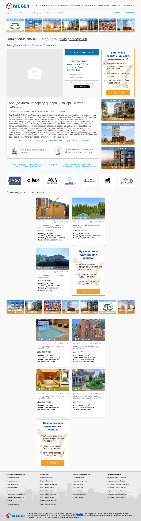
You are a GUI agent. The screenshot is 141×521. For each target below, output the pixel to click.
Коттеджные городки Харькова (116, 494)
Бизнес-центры (78, 497)
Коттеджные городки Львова (115, 497)
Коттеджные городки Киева (115, 481)
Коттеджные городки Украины (116, 477)
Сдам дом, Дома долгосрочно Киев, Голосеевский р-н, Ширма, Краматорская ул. (79, 165)
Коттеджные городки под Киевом (117, 484)
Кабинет (117, 13)
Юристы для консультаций (78, 152)
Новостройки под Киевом (48, 484)
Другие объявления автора (77, 141)
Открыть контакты (81, 52)
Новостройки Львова (47, 497)
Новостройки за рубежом (48, 501)
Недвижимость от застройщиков (52, 6)
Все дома (53, 164)
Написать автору (26, 141)
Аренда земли (77, 491)
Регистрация (130, 13)
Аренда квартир (78, 477)
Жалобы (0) (41, 141)
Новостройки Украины (47, 477)
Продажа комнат (12, 481)
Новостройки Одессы (47, 491)
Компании (104, 6)
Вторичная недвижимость (83, 6)
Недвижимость (11, 13)
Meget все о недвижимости (15, 515)
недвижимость (87, 83)
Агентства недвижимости (15, 497)
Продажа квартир (12, 477)
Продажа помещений (13, 491)
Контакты (9, 501)
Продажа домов (12, 484)
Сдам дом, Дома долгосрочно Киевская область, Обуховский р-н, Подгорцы (27, 165)
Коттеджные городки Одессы (116, 491)
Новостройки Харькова (48, 494)
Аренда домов (78, 484)
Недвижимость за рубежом (15, 494)
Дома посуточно (78, 487)
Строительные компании (48, 504)
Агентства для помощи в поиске (33, 151)
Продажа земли (11, 487)
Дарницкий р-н (21, 45)
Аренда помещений (79, 494)
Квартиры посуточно (80, 481)
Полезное (128, 6)
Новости (116, 6)
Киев (9, 45)
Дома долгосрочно (73, 39)
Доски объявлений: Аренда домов (32, 13)
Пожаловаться (55, 141)
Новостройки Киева (46, 481)
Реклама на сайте (12, 504)
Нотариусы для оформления (79, 149)
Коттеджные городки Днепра (116, 487)
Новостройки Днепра (47, 487)
